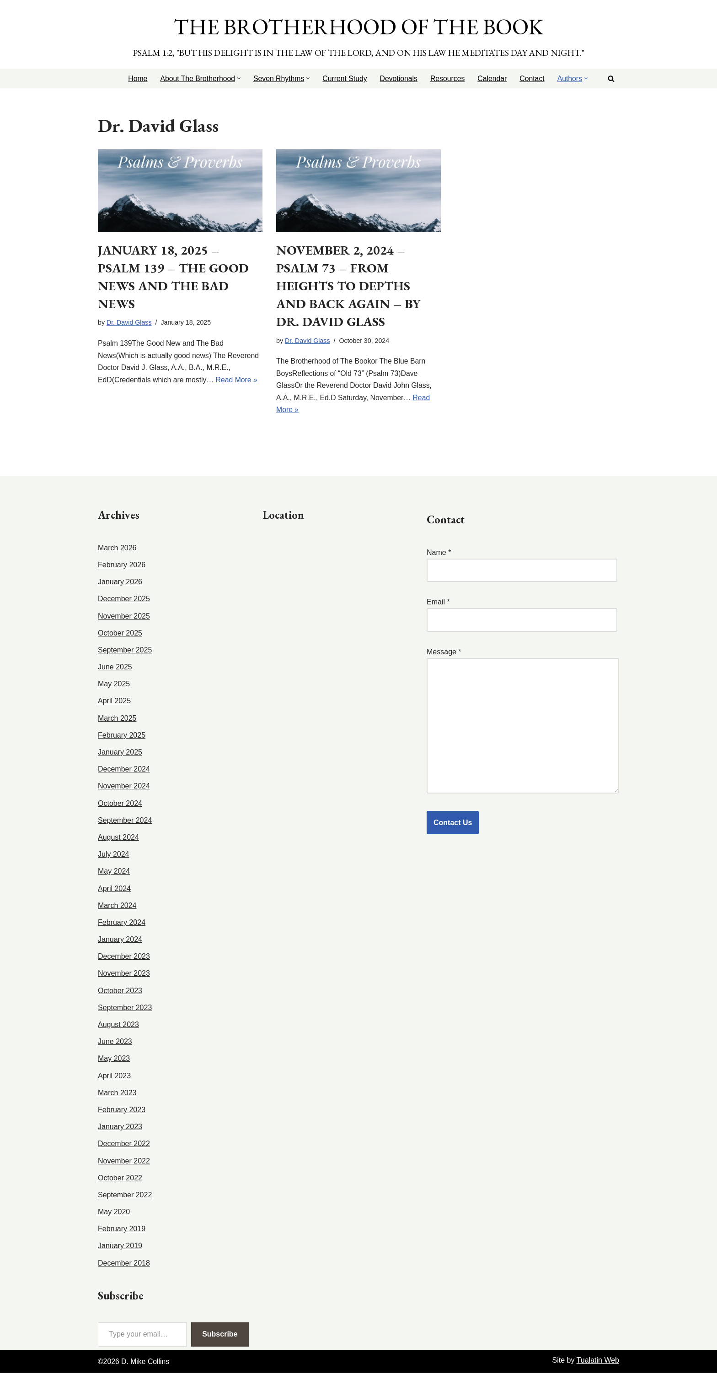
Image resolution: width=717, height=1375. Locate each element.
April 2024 (114, 890)
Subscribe (219, 1336)
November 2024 (124, 788)
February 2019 (121, 1231)
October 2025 (120, 635)
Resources (445, 78)
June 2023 (115, 1044)
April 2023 (114, 1078)
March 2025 (117, 720)
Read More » (238, 382)
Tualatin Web (598, 1362)
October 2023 (120, 992)
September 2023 (125, 1010)
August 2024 (118, 839)
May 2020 (114, 1214)
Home (133, 78)
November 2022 (124, 1163)
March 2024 (117, 907)
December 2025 (124, 601)
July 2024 (113, 856)
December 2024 (124, 771)
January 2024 (120, 942)
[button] (235, 78)
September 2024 (125, 822)
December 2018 (124, 1265)
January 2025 (120, 754)
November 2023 (124, 975)
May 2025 (114, 686)
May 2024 (114, 873)
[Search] (611, 78)
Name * (522, 563)
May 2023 (114, 1061)
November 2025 (124, 618)
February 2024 (121, 925)
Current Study (342, 78)
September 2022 (125, 1197)
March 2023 (117, 1095)
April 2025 (114, 703)
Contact (531, 78)
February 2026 (121, 567)
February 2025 (121, 737)
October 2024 (120, 805)
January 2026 (120, 584)
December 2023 (124, 958)
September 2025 (125, 652)
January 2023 (120, 1129)
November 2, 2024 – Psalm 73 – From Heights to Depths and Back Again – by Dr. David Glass (348, 286)
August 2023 (118, 1027)
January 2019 (120, 1248)
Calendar (491, 78)
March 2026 (117, 550)
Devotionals (397, 78)
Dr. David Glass (129, 323)
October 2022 (120, 1180)
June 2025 (115, 669)
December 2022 (124, 1146)
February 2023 (121, 1112)
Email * (522, 613)
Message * (523, 723)
